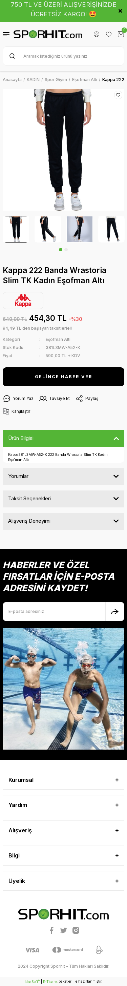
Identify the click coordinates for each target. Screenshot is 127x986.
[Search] (63, 55)
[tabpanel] (16, 229)
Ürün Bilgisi (21, 438)
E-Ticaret (50, 982)
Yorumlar (18, 476)
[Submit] (114, 611)
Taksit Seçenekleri (29, 498)
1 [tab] (60, 249)
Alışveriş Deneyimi (29, 521)
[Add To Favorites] (118, 95)
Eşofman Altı (58, 339)
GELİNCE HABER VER (63, 376)
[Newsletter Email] (63, 611)
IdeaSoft (32, 981)
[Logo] (48, 34)
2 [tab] (66, 249)
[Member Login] (96, 34)
